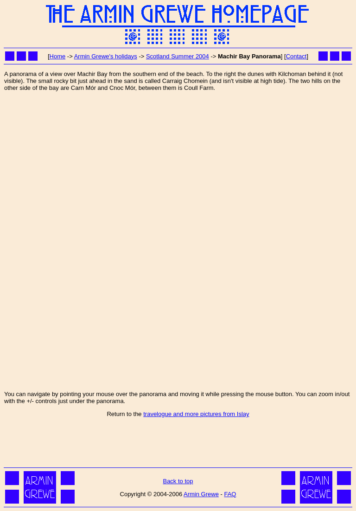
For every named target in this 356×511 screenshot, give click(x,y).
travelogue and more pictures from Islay (196, 413)
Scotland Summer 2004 (177, 56)
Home (58, 56)
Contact (296, 56)
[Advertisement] (178, 444)
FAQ (230, 494)
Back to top (178, 481)
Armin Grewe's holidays (105, 56)
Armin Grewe (201, 494)
